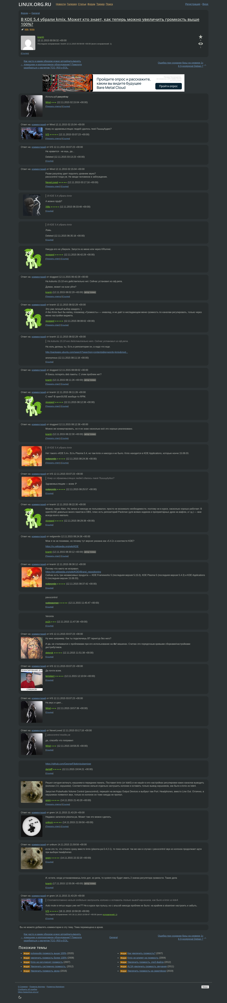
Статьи (82, 4)
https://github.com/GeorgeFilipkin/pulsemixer (68, 764)
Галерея (72, 4)
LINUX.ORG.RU (35, 4)
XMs (47, 207)
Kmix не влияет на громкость (142, 958)
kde (27, 29)
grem (48, 800)
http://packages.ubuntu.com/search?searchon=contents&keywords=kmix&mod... (86, 352)
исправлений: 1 (110, 914)
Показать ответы (53, 106)
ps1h (48, 621)
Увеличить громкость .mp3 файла (145, 962)
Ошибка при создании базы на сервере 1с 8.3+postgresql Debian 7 (180, 64)
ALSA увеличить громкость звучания (147, 966)
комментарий (39, 124)
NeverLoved (51, 182)
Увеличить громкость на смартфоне (146, 971)
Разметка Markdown (55, 987)
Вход (205, 4)
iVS (47, 134)
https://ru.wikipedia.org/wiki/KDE (62, 546)
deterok (49, 653)
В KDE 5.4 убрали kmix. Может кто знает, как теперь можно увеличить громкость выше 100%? (110, 21)
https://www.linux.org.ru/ (28, 992)
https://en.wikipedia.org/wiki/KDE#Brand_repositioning (73, 572)
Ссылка (24, 53)
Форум (91, 4)
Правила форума (37, 987)
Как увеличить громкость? (141, 953)
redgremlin (50, 459)
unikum (49, 822)
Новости (61, 4)
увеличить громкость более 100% (49, 958)
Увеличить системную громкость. (48, 966)
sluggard (49, 254)
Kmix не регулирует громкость (47, 962)
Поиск (109, 4)
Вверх (205, 987)
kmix (32, 29)
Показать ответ (53, 186)
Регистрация (192, 4)
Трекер (100, 4)
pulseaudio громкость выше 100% (48, 953)
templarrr (50, 676)
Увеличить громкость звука (45, 971)
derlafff (48, 769)
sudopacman (52, 603)
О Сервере (23, 987)
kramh (40, 37)
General (36, 13)
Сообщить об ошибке (27, 989)
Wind (48, 102)
